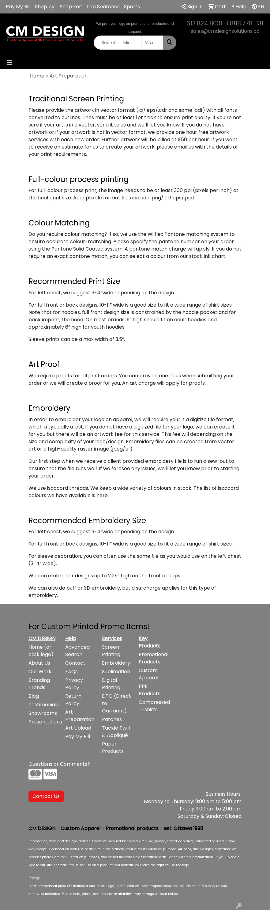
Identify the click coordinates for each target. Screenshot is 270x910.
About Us (39, 662)
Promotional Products (153, 658)
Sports (132, 6)
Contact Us (46, 796)
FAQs (71, 671)
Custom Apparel (148, 674)
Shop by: (45, 6)
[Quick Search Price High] (152, 43)
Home (37, 75)
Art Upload (78, 727)
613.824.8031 (204, 23)
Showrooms (42, 713)
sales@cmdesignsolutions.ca (225, 31)
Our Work (39, 671)
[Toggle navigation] (9, 62)
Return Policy (73, 700)
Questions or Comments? (59, 764)
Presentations (43, 721)
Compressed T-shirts (153, 706)
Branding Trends (39, 684)
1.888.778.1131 (245, 23)
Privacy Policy (74, 684)
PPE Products (149, 690)
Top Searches (103, 6)
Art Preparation (79, 715)
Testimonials (43, 704)
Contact (75, 662)
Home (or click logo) (41, 651)
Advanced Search (77, 651)
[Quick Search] (107, 43)
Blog (33, 696)
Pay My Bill (18, 6)
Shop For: (71, 6)
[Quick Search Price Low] (131, 43)
